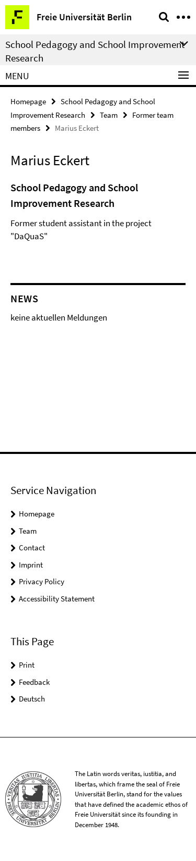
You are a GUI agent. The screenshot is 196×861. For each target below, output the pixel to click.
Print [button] (26, 665)
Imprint (31, 565)
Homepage (28, 101)
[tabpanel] (98, 214)
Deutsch (32, 699)
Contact (32, 547)
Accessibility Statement (57, 599)
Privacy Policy (41, 581)
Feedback (34, 682)
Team (109, 115)
